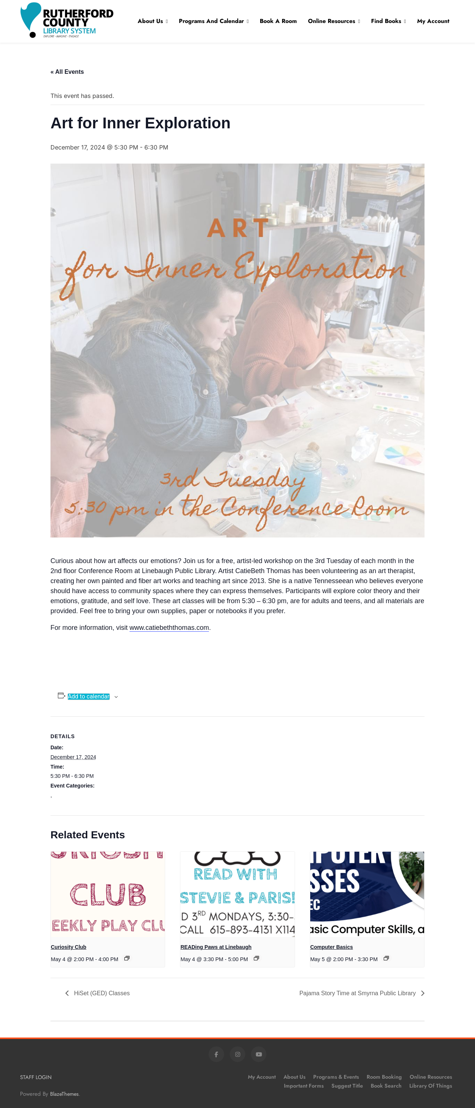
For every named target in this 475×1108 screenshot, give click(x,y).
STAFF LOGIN (36, 1077)
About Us (150, 21)
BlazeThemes (64, 1094)
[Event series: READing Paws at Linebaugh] (256, 958)
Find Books (386, 21)
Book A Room (278, 21)
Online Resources (331, 21)
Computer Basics (331, 947)
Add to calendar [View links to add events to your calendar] (88, 696)
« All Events (67, 72)
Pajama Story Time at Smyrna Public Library (358, 993)
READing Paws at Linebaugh (215, 947)
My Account (433, 21)
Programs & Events (336, 1077)
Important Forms (304, 1085)
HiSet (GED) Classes (101, 993)
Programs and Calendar (211, 21)
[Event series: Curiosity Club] (127, 958)
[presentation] (108, 894)
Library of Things (430, 1085)
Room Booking (384, 1077)
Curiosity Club (68, 947)
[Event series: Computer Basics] (386, 958)
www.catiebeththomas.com (169, 627)
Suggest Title (347, 1085)
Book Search (386, 1085)
